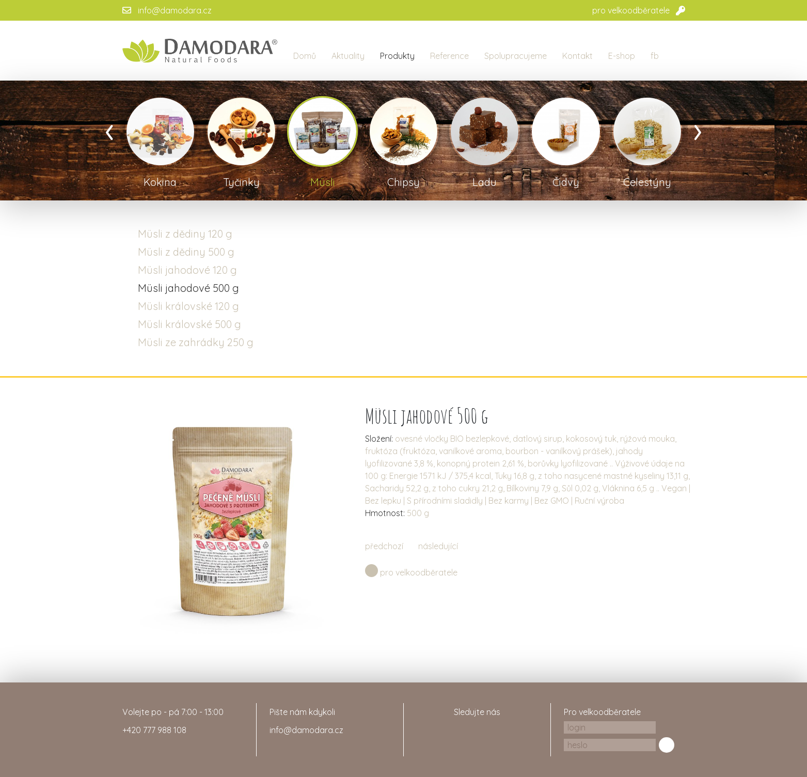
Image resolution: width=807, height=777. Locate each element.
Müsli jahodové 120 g (187, 269)
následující (438, 546)
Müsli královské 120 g (188, 306)
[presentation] (109, 129)
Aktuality (348, 56)
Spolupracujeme (515, 56)
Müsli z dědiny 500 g (186, 251)
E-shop (621, 56)
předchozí (384, 546)
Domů (304, 56)
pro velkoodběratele (631, 10)
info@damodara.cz (175, 10)
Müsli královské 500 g (189, 324)
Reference (449, 56)
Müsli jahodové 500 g (188, 288)
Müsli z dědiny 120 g (185, 233)
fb (655, 56)
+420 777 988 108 (154, 730)
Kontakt (577, 56)
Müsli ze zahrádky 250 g (196, 342)
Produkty (397, 56)
